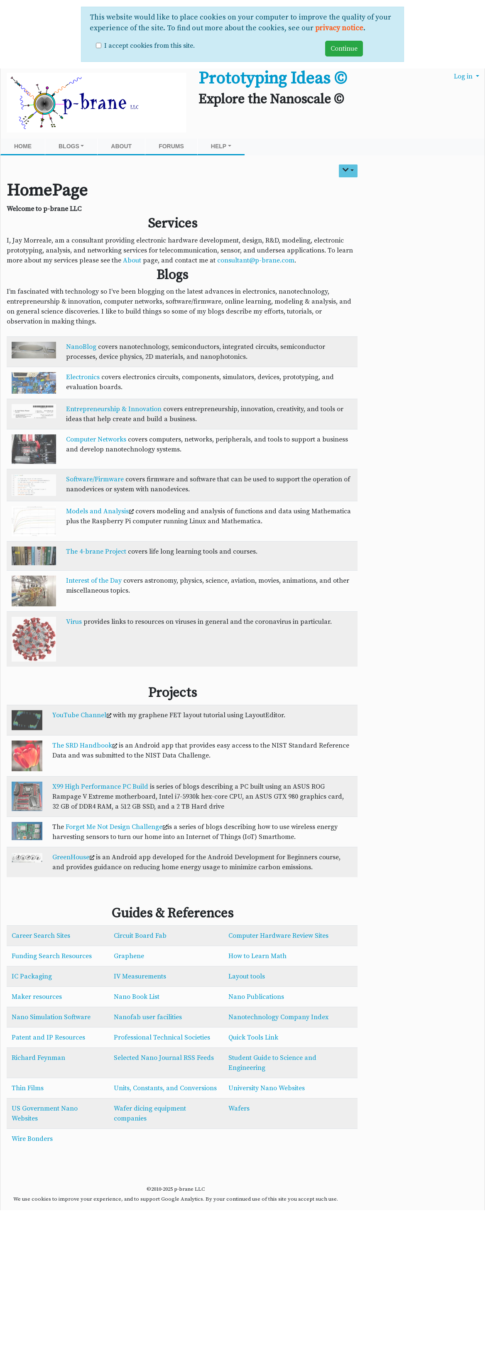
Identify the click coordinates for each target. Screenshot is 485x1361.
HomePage (47, 190)
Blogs (71, 146)
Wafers (239, 1108)
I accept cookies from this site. (149, 46)
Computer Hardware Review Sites (278, 936)
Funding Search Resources (52, 956)
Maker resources (37, 997)
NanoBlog (81, 347)
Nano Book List (136, 997)
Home (23, 146)
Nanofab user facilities (148, 1017)
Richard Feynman (38, 1058)
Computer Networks (96, 439)
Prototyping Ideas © (272, 78)
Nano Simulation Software (51, 1017)
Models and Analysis (97, 511)
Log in (464, 76)
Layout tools (246, 976)
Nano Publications (256, 997)
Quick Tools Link (253, 1037)
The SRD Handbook (82, 745)
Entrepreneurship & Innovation (114, 409)
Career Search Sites (41, 936)
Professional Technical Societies (162, 1037)
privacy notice (339, 28)
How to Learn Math (257, 956)
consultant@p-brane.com (255, 260)
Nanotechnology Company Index (278, 1017)
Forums (171, 146)
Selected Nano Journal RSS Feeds (164, 1058)
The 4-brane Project (96, 551)
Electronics (83, 377)
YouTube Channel (79, 715)
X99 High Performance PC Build (100, 786)
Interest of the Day (94, 580)
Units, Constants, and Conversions (165, 1088)
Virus (74, 622)
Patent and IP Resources (48, 1037)
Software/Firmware (95, 479)
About (121, 146)
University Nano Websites (266, 1088)
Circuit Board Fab (140, 936)
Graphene (129, 956)
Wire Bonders (32, 1139)
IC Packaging (32, 976)
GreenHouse (70, 857)
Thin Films (28, 1088)
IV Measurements (140, 976)
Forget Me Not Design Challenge (114, 827)
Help (221, 146)
